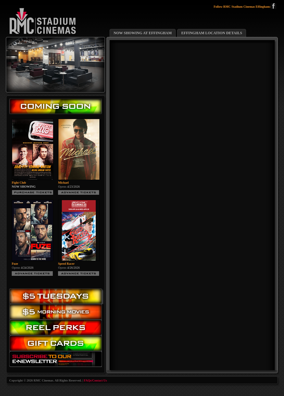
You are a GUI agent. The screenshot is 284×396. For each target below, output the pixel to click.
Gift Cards (57, 345)
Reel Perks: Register (57, 328)
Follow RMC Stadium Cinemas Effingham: (245, 7)
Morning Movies (57, 312)
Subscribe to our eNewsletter (57, 360)
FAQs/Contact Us (95, 380)
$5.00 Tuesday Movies (57, 296)
